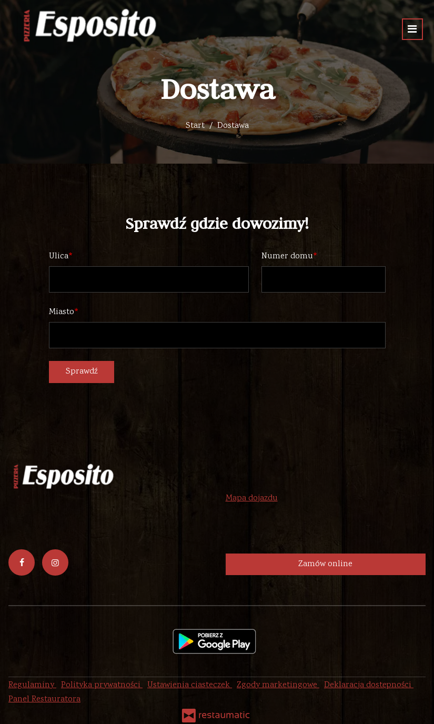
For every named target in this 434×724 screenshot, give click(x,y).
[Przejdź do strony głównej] (86, 26)
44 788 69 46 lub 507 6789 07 (310, 484)
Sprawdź (81, 372)
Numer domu (287, 256)
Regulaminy (32, 685)
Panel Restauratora (44, 699)
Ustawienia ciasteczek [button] (189, 685)
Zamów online (325, 564)
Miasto (61, 312)
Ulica (58, 256)
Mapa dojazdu (252, 498)
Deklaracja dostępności (368, 685)
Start (195, 126)
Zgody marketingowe (278, 685)
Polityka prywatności (102, 685)
